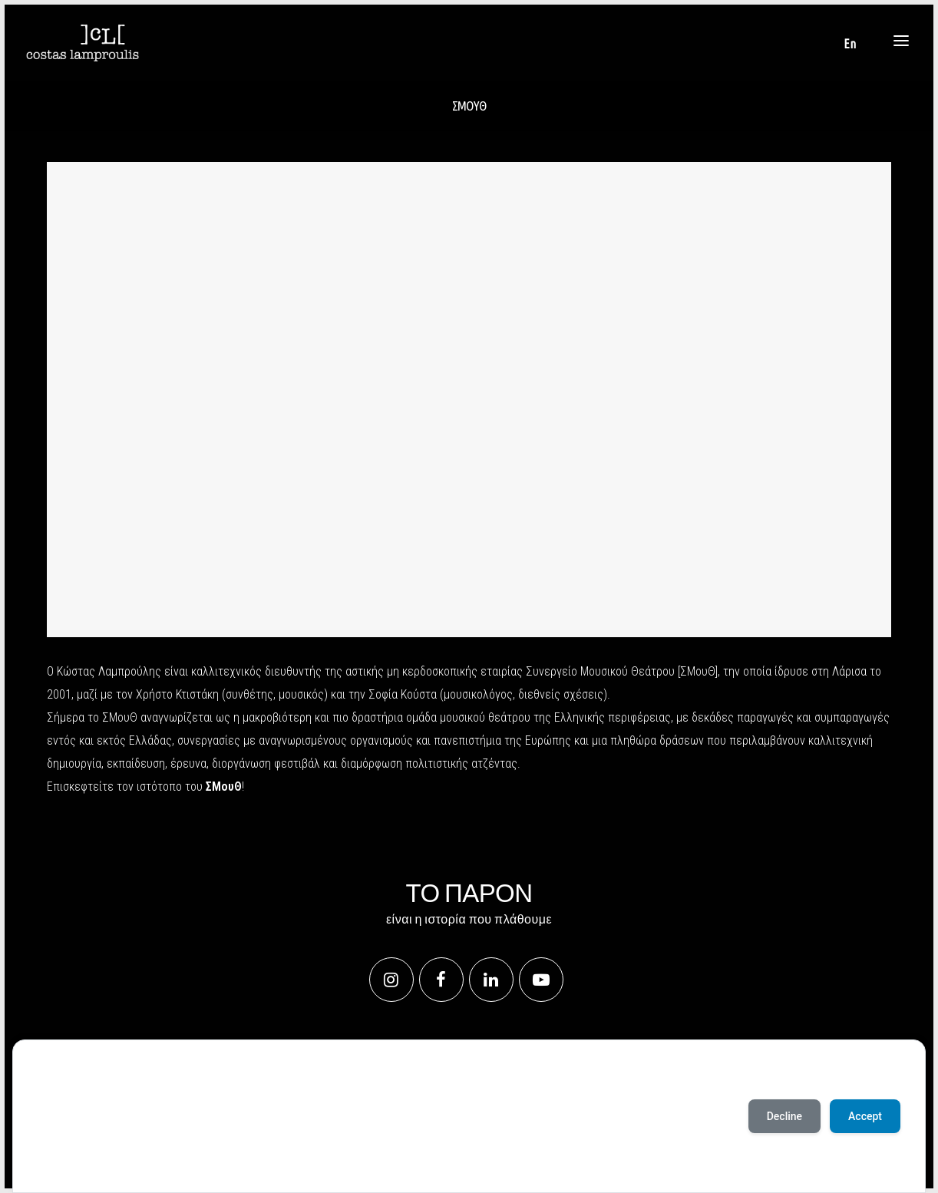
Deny (102, 1162)
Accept (56, 1162)
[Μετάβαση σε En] (850, 43)
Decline (784, 1116)
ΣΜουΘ (224, 786)
